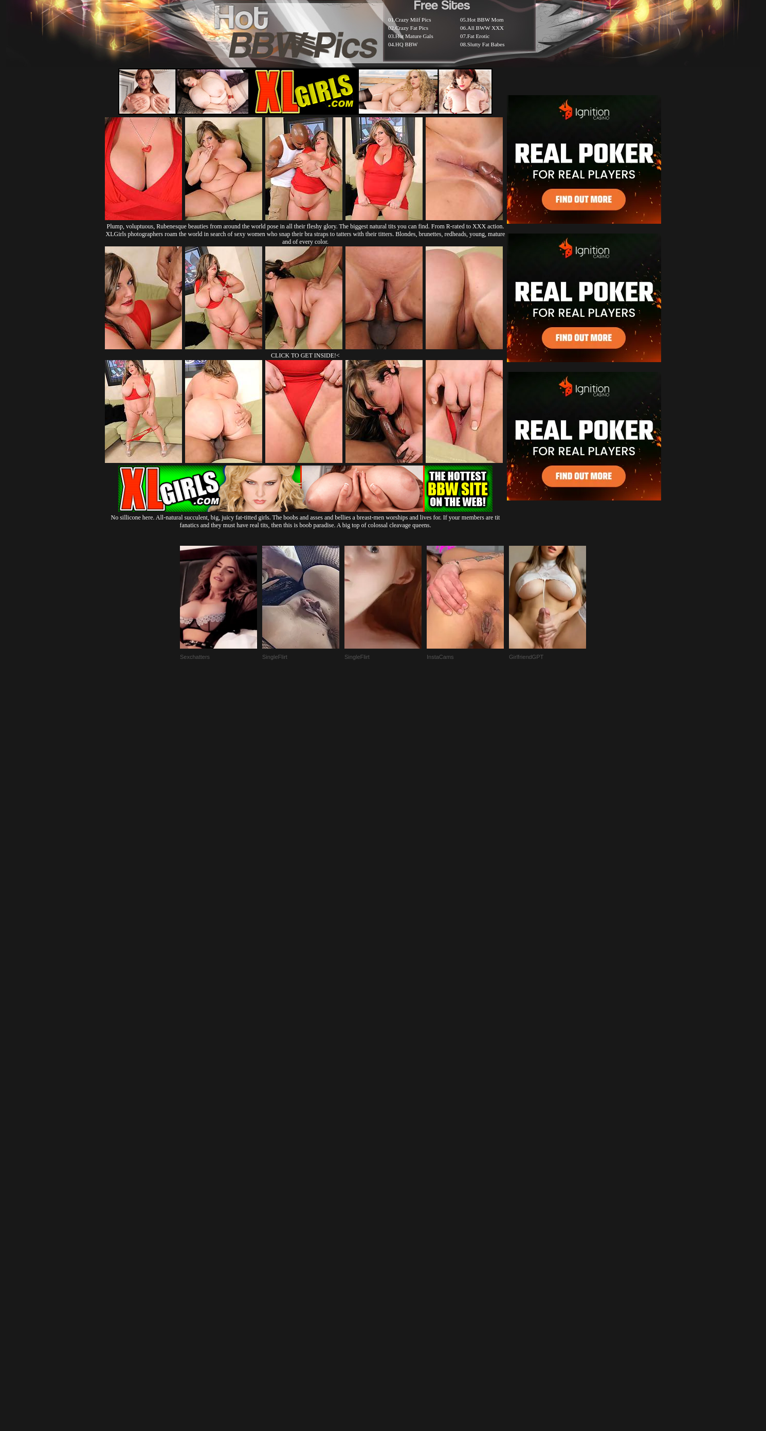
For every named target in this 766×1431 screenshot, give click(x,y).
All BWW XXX (485, 28)
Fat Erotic (478, 36)
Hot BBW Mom (485, 19)
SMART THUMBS (401, 1181)
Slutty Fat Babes (486, 44)
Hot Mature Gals (414, 36)
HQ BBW (406, 44)
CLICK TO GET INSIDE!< (305, 355)
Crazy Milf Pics (413, 19)
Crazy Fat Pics (411, 28)
